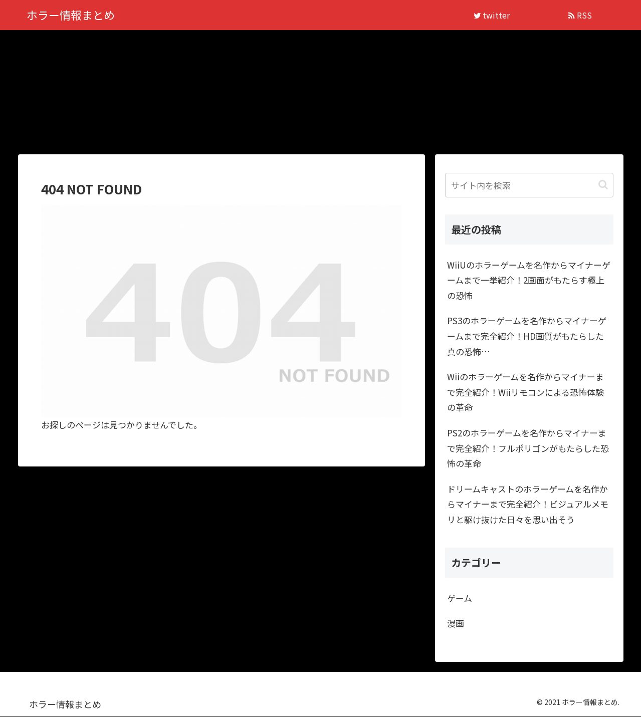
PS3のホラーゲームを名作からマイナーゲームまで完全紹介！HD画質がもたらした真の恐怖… (526, 336)
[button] (603, 185)
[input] (529, 185)
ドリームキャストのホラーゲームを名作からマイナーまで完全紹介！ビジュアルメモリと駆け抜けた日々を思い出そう (527, 504)
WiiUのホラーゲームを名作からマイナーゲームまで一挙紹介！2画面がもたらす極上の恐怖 (528, 280)
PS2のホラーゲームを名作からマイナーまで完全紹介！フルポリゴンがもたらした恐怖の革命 (528, 448)
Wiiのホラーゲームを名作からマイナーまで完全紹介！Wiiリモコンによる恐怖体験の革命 (525, 392)
